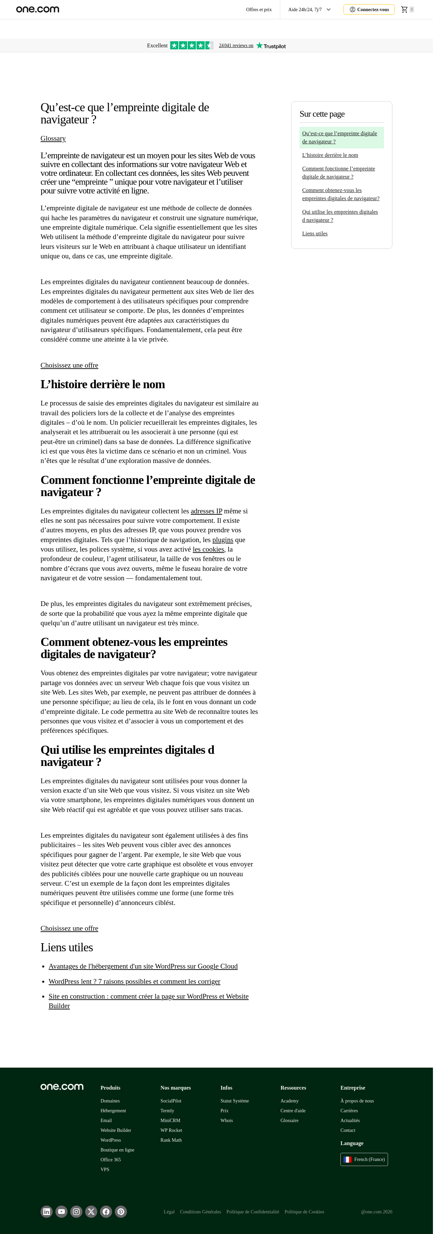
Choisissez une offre (69, 365)
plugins (222, 540)
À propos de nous (357, 1100)
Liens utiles (315, 233)
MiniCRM (170, 1120)
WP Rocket (171, 1130)
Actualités (350, 1120)
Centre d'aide (293, 1110)
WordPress (111, 1140)
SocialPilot (170, 1100)
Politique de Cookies (304, 1211)
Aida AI (354, 29)
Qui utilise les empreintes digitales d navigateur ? (340, 216)
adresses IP (206, 511)
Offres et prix (259, 9)
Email (106, 1120)
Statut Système (235, 1100)
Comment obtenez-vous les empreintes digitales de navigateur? (341, 194)
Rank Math (171, 1140)
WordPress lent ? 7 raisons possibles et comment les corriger (135, 981)
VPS (105, 1169)
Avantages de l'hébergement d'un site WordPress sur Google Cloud (143, 966)
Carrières (349, 1110)
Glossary (53, 138)
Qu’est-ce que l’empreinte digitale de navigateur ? (339, 137)
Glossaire (290, 1120)
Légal (169, 1211)
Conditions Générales (200, 1211)
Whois (227, 1120)
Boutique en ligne (117, 1149)
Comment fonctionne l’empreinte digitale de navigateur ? (338, 173)
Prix (225, 1110)
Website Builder (116, 1130)
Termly (167, 1110)
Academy (290, 1100)
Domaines (110, 1100)
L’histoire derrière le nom (330, 155)
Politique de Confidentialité (253, 1211)
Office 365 (111, 1159)
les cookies (208, 549)
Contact (347, 1130)
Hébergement (113, 1110)
